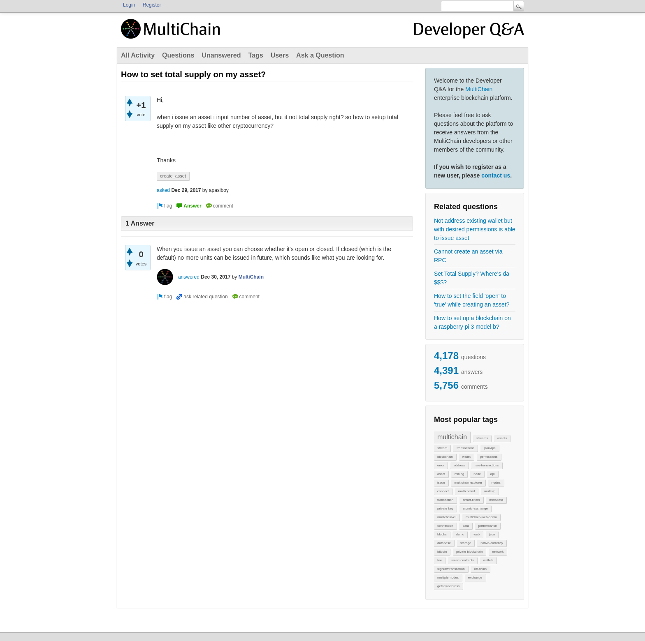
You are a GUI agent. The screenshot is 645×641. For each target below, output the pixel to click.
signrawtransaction (451, 569)
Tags (255, 55)
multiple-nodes (448, 577)
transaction (445, 500)
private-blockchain (469, 551)
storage (465, 543)
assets (502, 438)
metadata (496, 500)
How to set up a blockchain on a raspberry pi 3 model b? (472, 322)
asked (163, 190)
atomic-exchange (475, 508)
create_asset (173, 175)
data (465, 526)
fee (439, 560)
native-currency (491, 543)
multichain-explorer (468, 482)
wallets (488, 560)
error (440, 465)
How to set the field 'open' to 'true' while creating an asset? (472, 300)
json (492, 534)
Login (129, 5)
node (477, 474)
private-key (445, 508)
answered (189, 277)
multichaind (466, 491)
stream (442, 448)
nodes (496, 482)
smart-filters (471, 500)
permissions (489, 457)
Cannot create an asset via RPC (468, 255)
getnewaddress (448, 586)
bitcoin (442, 551)
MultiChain (478, 89)
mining (459, 474)
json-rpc (489, 448)
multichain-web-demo (481, 517)
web (476, 534)
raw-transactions (487, 465)
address (459, 465)
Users (280, 55)
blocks (442, 534)
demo (460, 534)
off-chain (480, 569)
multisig (489, 491)
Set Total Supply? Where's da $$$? (471, 278)
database (444, 543)
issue (441, 482)
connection (445, 526)
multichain (452, 436)
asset (441, 474)
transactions (465, 448)
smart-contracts (462, 560)
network (497, 551)
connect (443, 491)
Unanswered (221, 55)
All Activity (138, 55)
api (492, 474)
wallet (466, 457)
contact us (495, 175)
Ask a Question (320, 55)
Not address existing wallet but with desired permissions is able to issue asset (474, 229)
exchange (475, 577)
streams (482, 438)
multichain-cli (446, 517)
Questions (178, 55)
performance (487, 526)
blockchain (445, 457)
